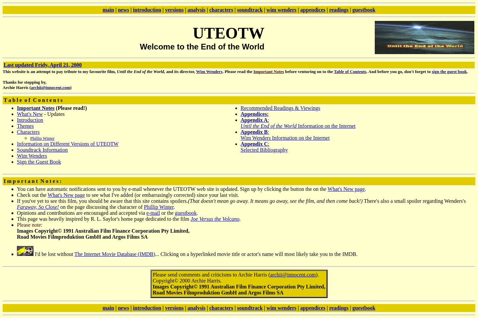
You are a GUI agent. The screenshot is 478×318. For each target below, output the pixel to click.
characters (221, 10)
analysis (196, 10)
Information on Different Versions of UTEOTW (68, 144)
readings (339, 10)
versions (174, 10)
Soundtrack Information (42, 150)
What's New (30, 114)
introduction (147, 10)
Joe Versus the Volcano (215, 219)
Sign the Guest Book (39, 162)
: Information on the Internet (298, 123)
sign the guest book (449, 71)
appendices (313, 10)
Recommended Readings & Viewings (280, 108)
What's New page (346, 189)
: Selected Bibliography (264, 147)
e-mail (153, 213)
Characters (28, 132)
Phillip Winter (159, 207)
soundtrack (250, 10)
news (123, 10)
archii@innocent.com (50, 87)
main (108, 10)
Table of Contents (350, 71)
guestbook (364, 10)
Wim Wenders (209, 71)
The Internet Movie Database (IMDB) (114, 254)
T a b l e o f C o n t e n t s (33, 100)
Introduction (30, 120)
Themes (25, 126)
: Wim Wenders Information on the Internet (285, 135)
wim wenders (281, 10)
